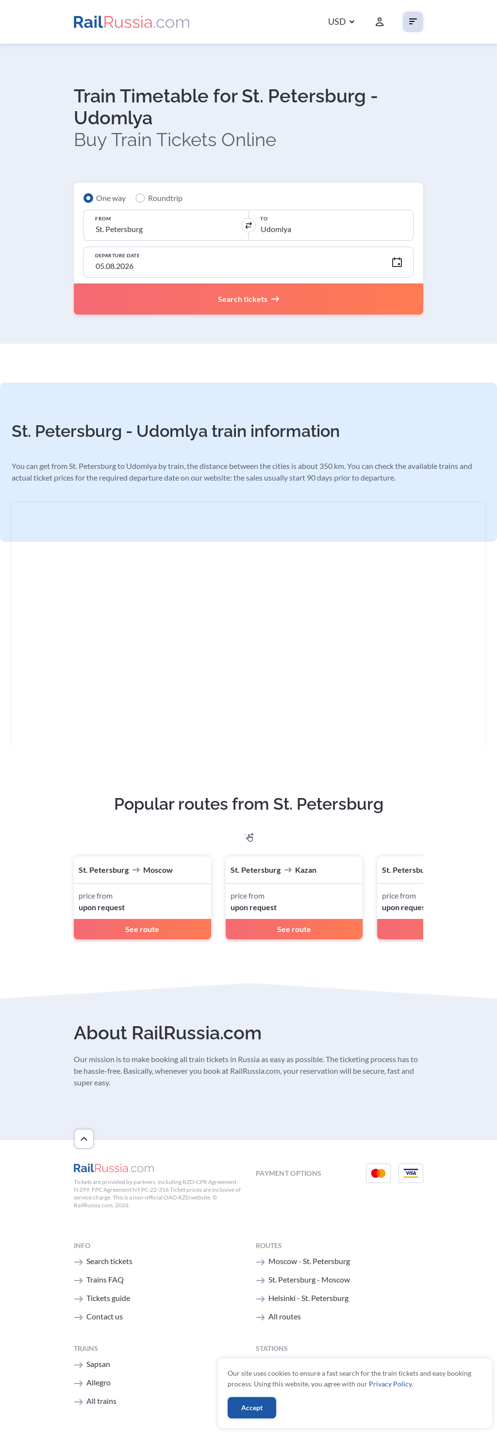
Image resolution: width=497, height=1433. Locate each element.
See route (142, 928)
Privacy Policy (390, 1384)
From (103, 218)
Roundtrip (165, 197)
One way (111, 197)
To (263, 218)
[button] (341, 22)
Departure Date (117, 255)
